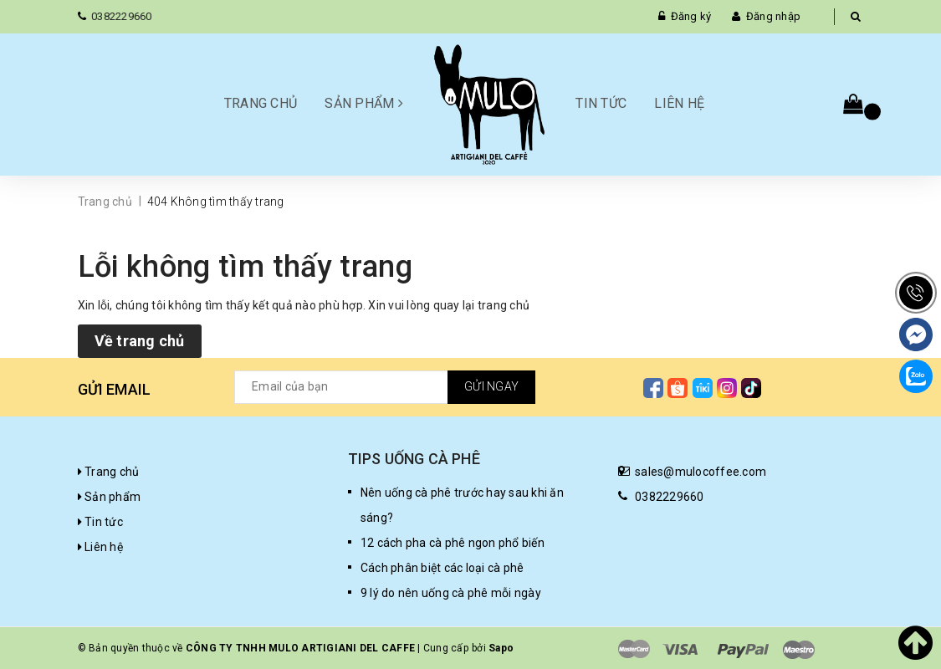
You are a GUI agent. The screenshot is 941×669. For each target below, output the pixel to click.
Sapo (501, 648)
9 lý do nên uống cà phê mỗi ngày (451, 593)
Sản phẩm (364, 103)
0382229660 (121, 16)
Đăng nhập (773, 16)
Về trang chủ (140, 341)
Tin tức (600, 103)
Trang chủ (260, 103)
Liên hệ (679, 103)
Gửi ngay (491, 386)
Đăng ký (691, 16)
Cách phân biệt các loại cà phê (442, 568)
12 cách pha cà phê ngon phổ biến (453, 542)
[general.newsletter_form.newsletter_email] (384, 387)
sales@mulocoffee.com (700, 471)
